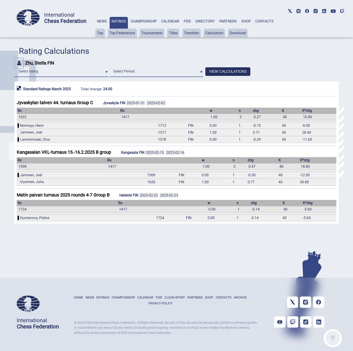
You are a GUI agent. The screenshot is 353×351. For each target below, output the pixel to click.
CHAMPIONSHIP (144, 21)
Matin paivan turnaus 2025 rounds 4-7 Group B (63, 195)
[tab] (102, 27)
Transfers (191, 33)
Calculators (214, 33)
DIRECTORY (205, 21)
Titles (173, 33)
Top (100, 33)
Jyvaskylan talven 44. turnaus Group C (55, 102)
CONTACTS (264, 21)
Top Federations (122, 33)
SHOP (246, 21)
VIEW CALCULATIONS (228, 71)
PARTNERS (228, 21)
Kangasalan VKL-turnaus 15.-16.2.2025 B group (64, 152)
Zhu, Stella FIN (34, 63)
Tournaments (152, 33)
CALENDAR (170, 21)
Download (238, 33)
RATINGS (118, 21)
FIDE (187, 21)
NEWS (102, 21)
